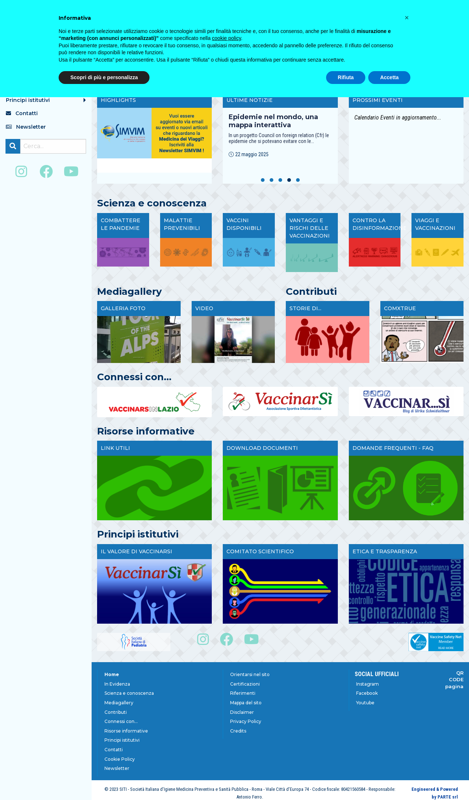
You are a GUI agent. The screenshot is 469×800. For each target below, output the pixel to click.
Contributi (115, 712)
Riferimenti (242, 693)
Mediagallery (118, 702)
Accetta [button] (389, 77)
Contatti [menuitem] (22, 113)
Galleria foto (123, 308)
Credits (238, 731)
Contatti (113, 749)
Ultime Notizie (249, 100)
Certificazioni (245, 684)
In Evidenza (117, 684)
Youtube (365, 702)
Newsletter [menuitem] (26, 127)
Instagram (367, 684)
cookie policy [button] (226, 38)
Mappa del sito (246, 702)
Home (111, 674)
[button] (262, 180)
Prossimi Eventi (377, 100)
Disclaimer (242, 712)
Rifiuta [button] (346, 77)
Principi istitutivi (122, 740)
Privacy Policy (245, 721)
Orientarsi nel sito (250, 674)
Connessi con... (121, 721)
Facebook (367, 693)
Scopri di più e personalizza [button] (104, 77)
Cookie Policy (119, 759)
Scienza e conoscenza (129, 693)
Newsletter (116, 768)
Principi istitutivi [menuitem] (28, 100)
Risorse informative (126, 731)
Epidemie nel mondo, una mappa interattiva (273, 121)
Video (204, 308)
